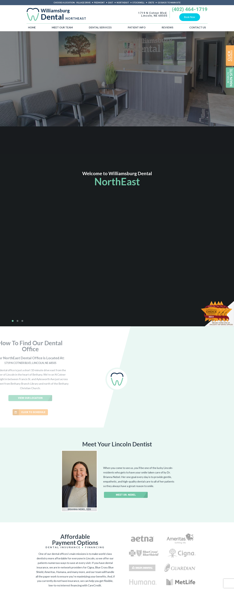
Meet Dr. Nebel (126, 494)
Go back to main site (169, 3)
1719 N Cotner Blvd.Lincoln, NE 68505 (152, 14)
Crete (151, 3)
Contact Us (197, 27)
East (110, 3)
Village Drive (83, 3)
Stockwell (138, 3)
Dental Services (100, 27)
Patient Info (137, 27)
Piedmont (99, 3)
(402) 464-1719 (189, 9)
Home (32, 27)
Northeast (123, 3)
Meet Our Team (62, 27)
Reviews (167, 27)
